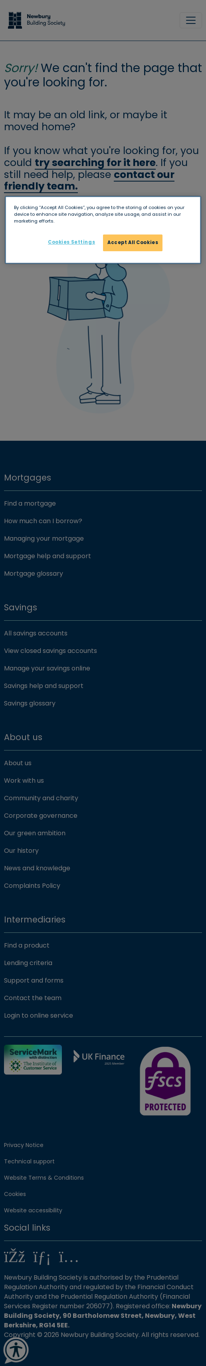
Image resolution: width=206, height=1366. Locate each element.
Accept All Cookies (132, 242)
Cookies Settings (71, 242)
